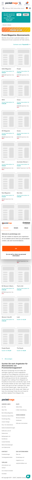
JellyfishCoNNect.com (21, 463)
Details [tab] (16, 228)
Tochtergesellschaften (7, 457)
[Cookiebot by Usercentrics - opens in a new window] (23, 223)
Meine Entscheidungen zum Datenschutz (7, 446)
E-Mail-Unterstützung (21, 410)
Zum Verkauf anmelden (7, 470)
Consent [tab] (5, 228)
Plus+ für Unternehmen (7, 424)
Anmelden (4, 473)
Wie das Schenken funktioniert (20, 419)
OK (16, 248)
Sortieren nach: (21, 44)
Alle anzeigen (8, 359)
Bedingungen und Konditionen (6, 437)
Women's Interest (7, 25)
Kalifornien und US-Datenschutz (6, 432)
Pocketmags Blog (6, 418)
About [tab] (26, 228)
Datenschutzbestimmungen (8, 427)
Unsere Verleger (6, 421)
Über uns (18, 454)
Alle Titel (4, 407)
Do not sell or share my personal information (16, 255)
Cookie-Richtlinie (6, 441)
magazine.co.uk (20, 460)
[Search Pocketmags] (3, 8)
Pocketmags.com (20, 457)
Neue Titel (4, 410)
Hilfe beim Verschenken (21, 423)
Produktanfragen (6, 454)
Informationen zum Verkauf (6, 466)
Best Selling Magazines (7, 413)
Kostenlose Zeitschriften (7, 416)
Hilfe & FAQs (19, 407)
